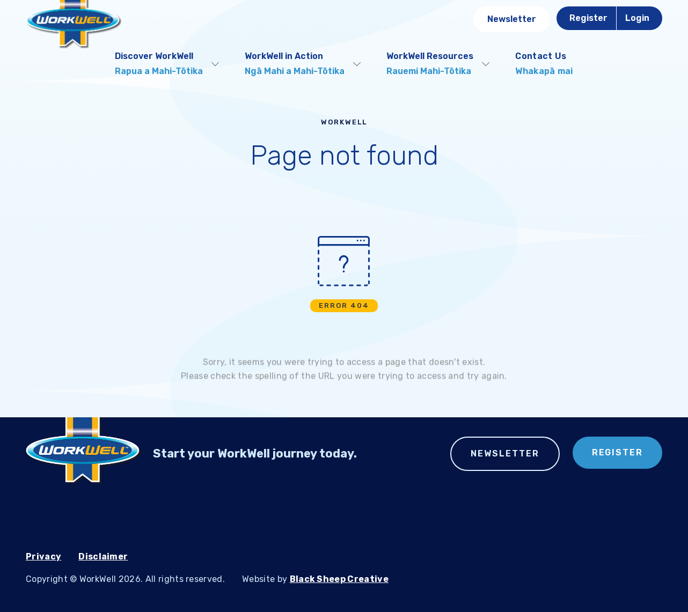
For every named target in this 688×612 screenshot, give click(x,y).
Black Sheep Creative (339, 579)
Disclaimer (103, 556)
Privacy (43, 556)
